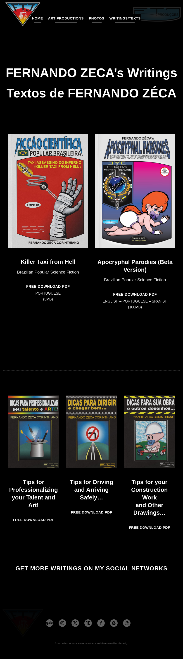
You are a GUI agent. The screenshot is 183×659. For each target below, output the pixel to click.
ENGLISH (110, 301)
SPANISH (159, 301)
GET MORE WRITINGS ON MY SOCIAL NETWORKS (92, 568)
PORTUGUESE (48, 293)
